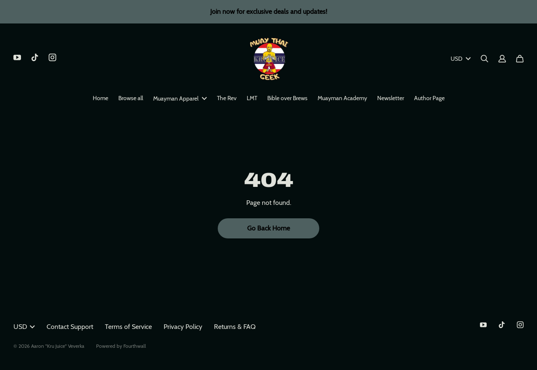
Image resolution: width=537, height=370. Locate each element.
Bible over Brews (287, 98)
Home (100, 98)
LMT (252, 98)
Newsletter (390, 98)
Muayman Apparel (180, 98)
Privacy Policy (183, 327)
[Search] (484, 58)
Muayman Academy (342, 98)
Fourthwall (134, 346)
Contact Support (70, 327)
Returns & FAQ (234, 327)
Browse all (130, 98)
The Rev (227, 98)
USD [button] (24, 327)
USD (461, 58)
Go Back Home (268, 228)
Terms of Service (128, 327)
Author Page (429, 98)
